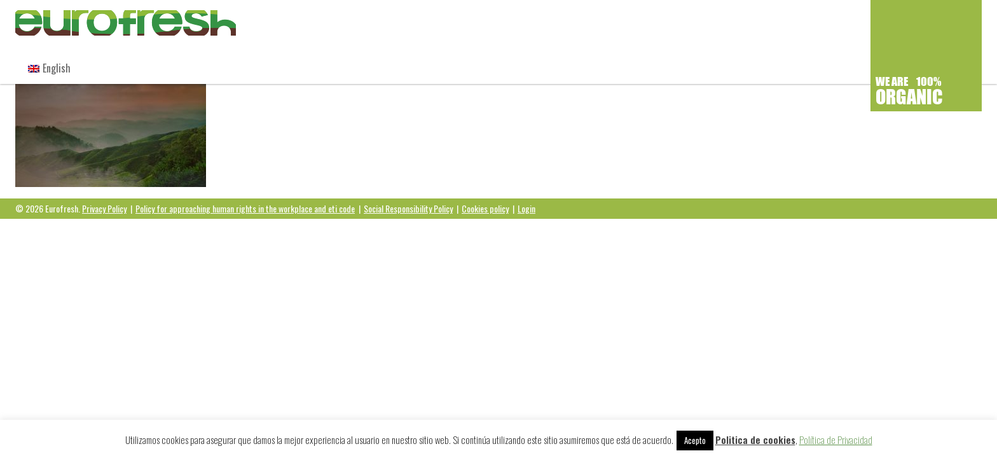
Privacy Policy (104, 208)
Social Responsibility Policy (408, 208)
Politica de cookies (755, 440)
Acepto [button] (695, 440)
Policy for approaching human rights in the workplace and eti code (245, 208)
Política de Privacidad (835, 440)
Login (526, 208)
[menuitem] (49, 68)
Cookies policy (485, 208)
